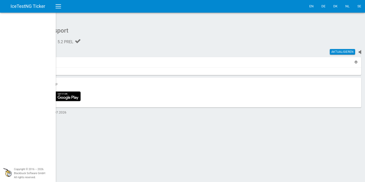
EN (311, 6)
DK (335, 6)
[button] (71, 59)
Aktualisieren (342, 49)
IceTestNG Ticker (28, 6)
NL (347, 6)
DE (323, 6)
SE (359, 6)
